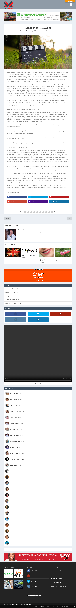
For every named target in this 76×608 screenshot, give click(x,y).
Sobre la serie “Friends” (28, 255)
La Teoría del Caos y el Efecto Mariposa (15, 288)
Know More (38, 383)
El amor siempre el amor (62, 259)
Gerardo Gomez (26, 31)
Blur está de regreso (10, 259)
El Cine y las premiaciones (12, 299)
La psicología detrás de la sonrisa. (46, 259)
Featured (48, 31)
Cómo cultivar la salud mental (13, 303)
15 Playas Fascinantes (11, 296)
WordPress (28, 604)
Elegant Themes (14, 604)
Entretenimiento (41, 31)
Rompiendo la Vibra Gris (11, 292)
